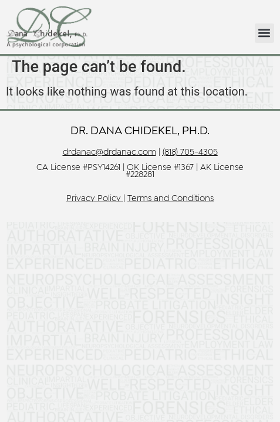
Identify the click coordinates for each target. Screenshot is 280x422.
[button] (264, 33)
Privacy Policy (93, 198)
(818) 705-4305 (190, 152)
